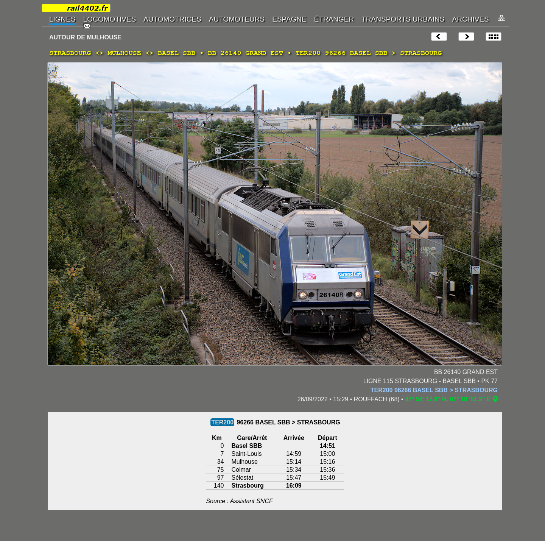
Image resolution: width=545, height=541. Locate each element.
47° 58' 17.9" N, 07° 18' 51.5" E (448, 399)
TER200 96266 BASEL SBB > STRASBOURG (434, 390)
